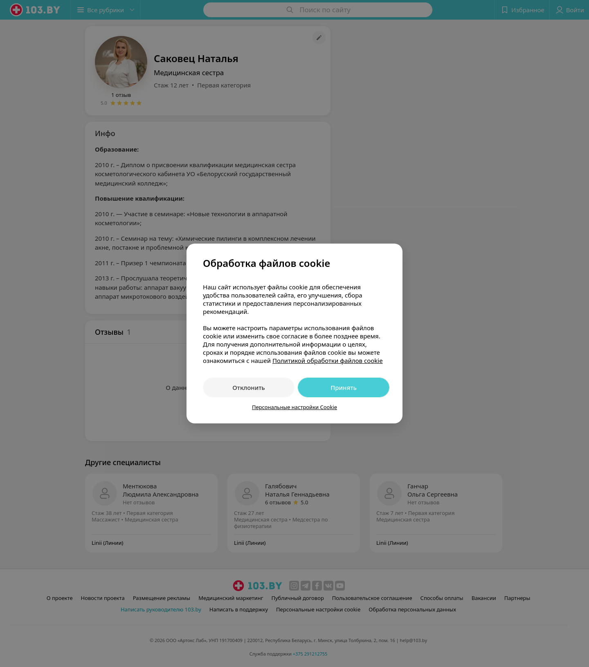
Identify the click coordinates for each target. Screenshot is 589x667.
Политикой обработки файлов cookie (327, 360)
